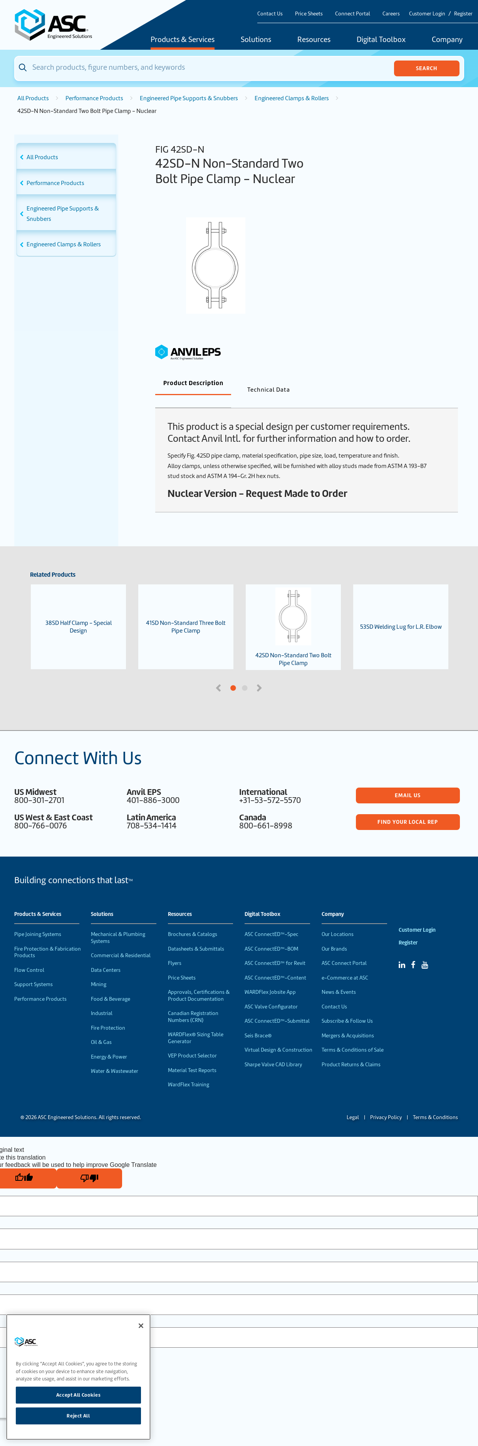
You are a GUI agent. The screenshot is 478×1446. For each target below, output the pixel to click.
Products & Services (183, 40)
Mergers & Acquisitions (348, 1023)
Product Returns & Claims (351, 1052)
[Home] (57, 25)
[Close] (140, 1325)
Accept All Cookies (78, 1395)
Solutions (256, 40)
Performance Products (94, 98)
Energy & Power (109, 1044)
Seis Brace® (258, 1023)
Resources (313, 40)
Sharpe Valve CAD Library (273, 1052)
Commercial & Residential (121, 942)
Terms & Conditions (435, 1104)
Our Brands (334, 936)
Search (426, 68)
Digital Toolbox (381, 40)
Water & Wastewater (114, 1058)
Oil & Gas (101, 1029)
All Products (33, 98)
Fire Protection (108, 1015)
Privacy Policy (386, 1104)
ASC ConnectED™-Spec (272, 921)
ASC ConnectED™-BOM (271, 936)
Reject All (78, 1415)
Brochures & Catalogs (192, 921)
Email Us (408, 782)
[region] (78, 1377)
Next (260, 674)
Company (447, 40)
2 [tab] (274, 676)
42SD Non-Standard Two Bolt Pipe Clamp (293, 614)
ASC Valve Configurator (271, 994)
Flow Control (29, 957)
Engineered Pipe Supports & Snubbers (189, 98)
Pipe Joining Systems (37, 921)
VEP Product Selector (192, 1043)
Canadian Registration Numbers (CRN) (193, 1004)
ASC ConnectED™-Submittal (277, 1008)
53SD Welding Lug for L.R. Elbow (401, 614)
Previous (219, 674)
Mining (98, 971)
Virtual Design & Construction (278, 1037)
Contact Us (270, 13)
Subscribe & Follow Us (347, 1008)
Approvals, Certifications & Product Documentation (199, 983)
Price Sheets (309, 13)
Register (463, 13)
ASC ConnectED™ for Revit (275, 950)
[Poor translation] (89, 1166)
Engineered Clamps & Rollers (292, 98)
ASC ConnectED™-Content (275, 965)
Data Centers (106, 957)
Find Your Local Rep (407, 809)
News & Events (339, 979)
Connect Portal (352, 13)
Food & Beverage (110, 986)
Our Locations (338, 921)
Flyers (174, 950)
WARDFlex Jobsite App (270, 979)
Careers (391, 13)
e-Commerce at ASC (345, 965)
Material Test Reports (192, 1057)
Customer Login (427, 13)
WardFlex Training (188, 1072)
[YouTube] (424, 952)
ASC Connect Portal (344, 950)
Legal (353, 1104)
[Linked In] (402, 952)
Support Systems (33, 971)
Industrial (101, 1000)
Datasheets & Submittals (196, 936)
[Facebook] (413, 952)
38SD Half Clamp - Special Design (78, 614)
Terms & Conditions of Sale (353, 1037)
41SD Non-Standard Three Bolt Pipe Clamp (186, 614)
